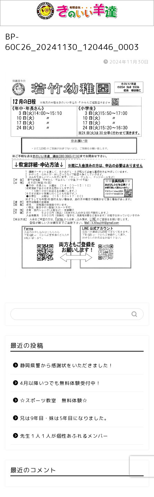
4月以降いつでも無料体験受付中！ (60, 383)
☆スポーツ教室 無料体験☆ (54, 400)
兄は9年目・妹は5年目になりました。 (64, 418)
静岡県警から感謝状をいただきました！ (67, 365)
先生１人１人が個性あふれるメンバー (64, 435)
